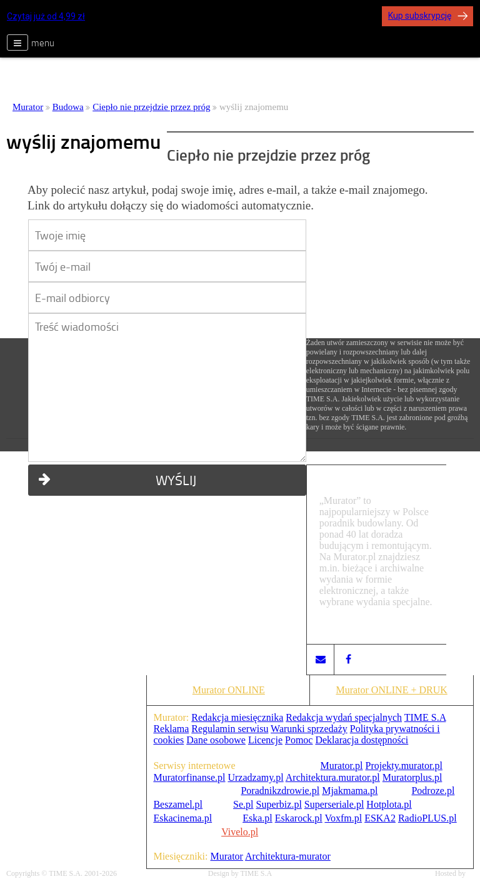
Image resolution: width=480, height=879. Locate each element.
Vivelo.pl (239, 831)
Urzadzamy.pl (255, 777)
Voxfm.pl (343, 818)
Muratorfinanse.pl (189, 777)
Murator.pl (341, 765)
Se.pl (243, 804)
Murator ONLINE (228, 690)
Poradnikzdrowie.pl (280, 790)
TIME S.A (425, 717)
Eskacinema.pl (182, 818)
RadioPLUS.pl (427, 818)
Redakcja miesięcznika (237, 717)
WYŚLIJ (117, 480)
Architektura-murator (288, 856)
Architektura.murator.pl (333, 777)
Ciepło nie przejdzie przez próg (151, 107)
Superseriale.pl (334, 804)
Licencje (265, 740)
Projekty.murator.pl (403, 765)
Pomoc (298, 740)
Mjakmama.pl (350, 790)
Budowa (68, 107)
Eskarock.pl (298, 818)
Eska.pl (257, 818)
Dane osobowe (216, 740)
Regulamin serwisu (229, 728)
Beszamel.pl (177, 804)
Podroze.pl (432, 790)
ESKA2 (380, 818)
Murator (27, 107)
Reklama (171, 728)
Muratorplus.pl (412, 777)
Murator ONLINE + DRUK (391, 690)
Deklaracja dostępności (361, 740)
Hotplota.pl (388, 804)
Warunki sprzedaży (309, 728)
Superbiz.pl (279, 804)
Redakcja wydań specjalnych (344, 717)
